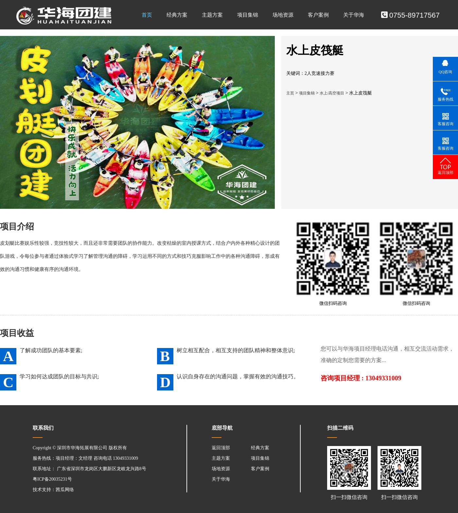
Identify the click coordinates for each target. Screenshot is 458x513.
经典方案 (177, 15)
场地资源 (283, 15)
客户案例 (318, 15)
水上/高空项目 (332, 93)
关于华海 (353, 15)
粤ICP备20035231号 (52, 479)
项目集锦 (247, 15)
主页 (290, 93)
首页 (147, 15)
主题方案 (212, 15)
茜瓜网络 (65, 489)
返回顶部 (221, 447)
